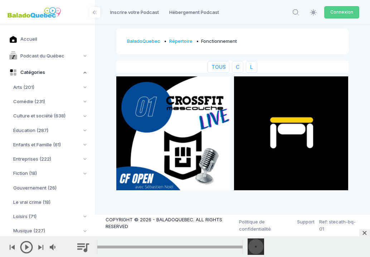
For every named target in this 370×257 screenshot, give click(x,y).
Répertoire (181, 41)
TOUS (218, 67)
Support (306, 222)
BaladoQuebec (143, 41)
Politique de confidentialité (255, 225)
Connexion (341, 12)
